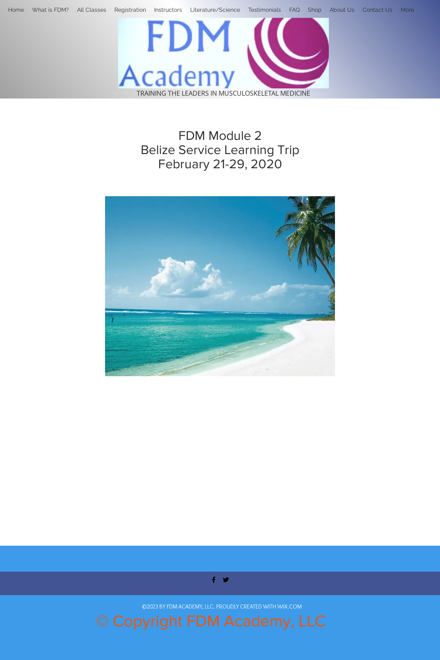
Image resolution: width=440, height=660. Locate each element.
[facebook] (214, 580)
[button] (130, 9)
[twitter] (226, 580)
